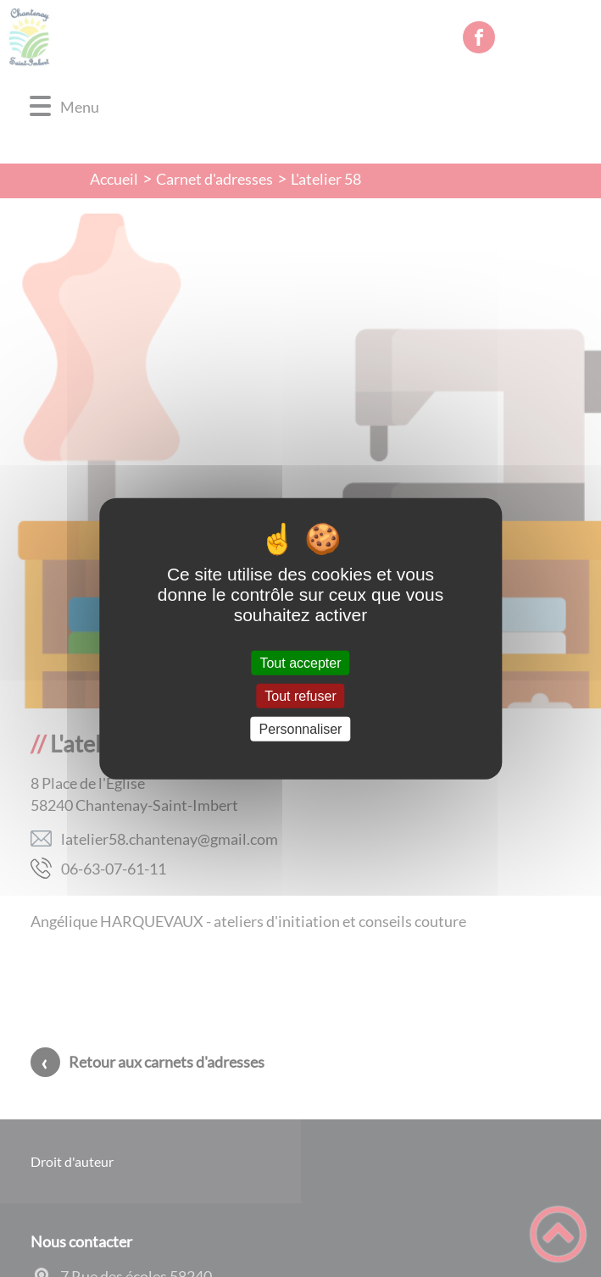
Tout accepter (300, 662)
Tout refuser (300, 695)
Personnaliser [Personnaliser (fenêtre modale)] (300, 729)
